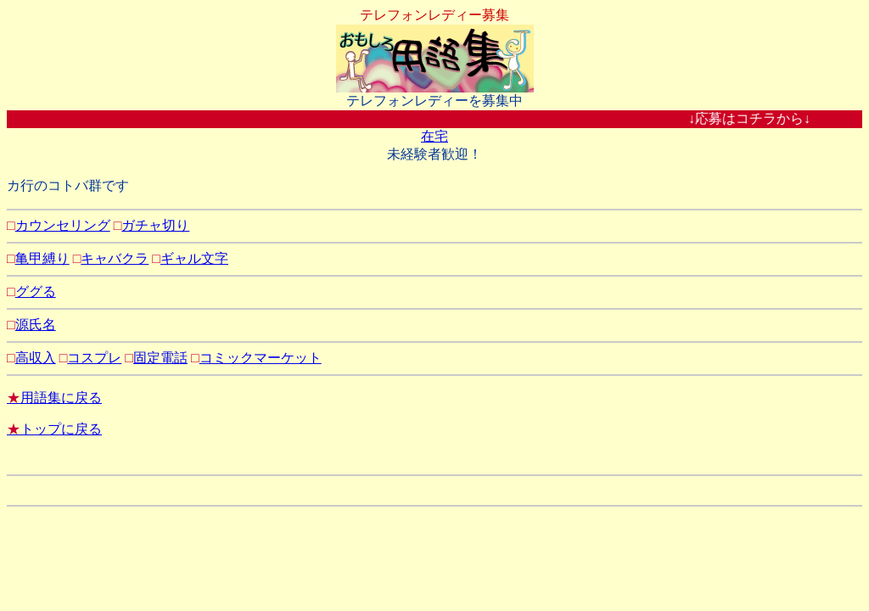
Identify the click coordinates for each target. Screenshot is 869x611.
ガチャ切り (155, 225)
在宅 (434, 136)
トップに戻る (54, 429)
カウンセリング (62, 225)
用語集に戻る (54, 397)
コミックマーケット (260, 357)
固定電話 (160, 357)
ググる (35, 291)
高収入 (35, 357)
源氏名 (35, 324)
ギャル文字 (194, 258)
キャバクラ (115, 258)
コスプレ (94, 357)
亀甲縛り (42, 258)
